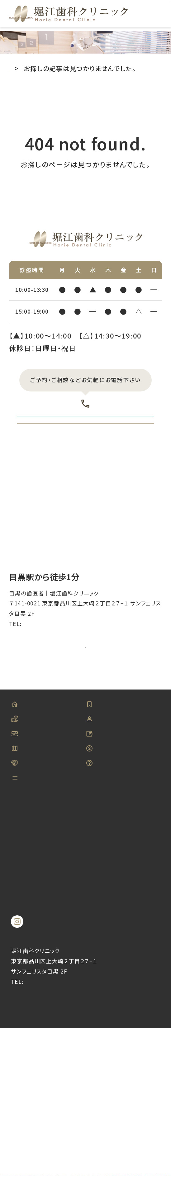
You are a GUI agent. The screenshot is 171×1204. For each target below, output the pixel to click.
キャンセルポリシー (33, 892)
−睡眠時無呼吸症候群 (61, 1009)
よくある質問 (111, 884)
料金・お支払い (115, 841)
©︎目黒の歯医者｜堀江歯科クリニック (85, 1158)
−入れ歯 (119, 981)
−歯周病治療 (46, 953)
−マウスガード (128, 1009)
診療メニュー (37, 921)
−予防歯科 (42, 939)
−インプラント (47, 967)
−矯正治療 (42, 995)
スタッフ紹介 (111, 819)
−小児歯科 (123, 995)
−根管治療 (123, 1023)
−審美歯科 (123, 953)
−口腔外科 (42, 981)
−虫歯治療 (123, 939)
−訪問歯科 (42, 1023)
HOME (27, 797)
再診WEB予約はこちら (85, 475)
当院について (37, 819)
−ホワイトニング (131, 967)
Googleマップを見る (80, 742)
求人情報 (106, 862)
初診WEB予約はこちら (85, 440)
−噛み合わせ (46, 1037)
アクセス (30, 862)
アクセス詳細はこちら (85, 716)
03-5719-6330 (85, 409)
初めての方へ (113, 797)
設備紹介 (31, 841)
